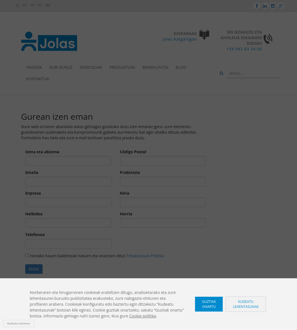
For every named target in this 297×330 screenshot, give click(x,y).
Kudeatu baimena (18, 323)
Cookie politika (142, 316)
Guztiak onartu (209, 304)
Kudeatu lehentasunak (246, 304)
